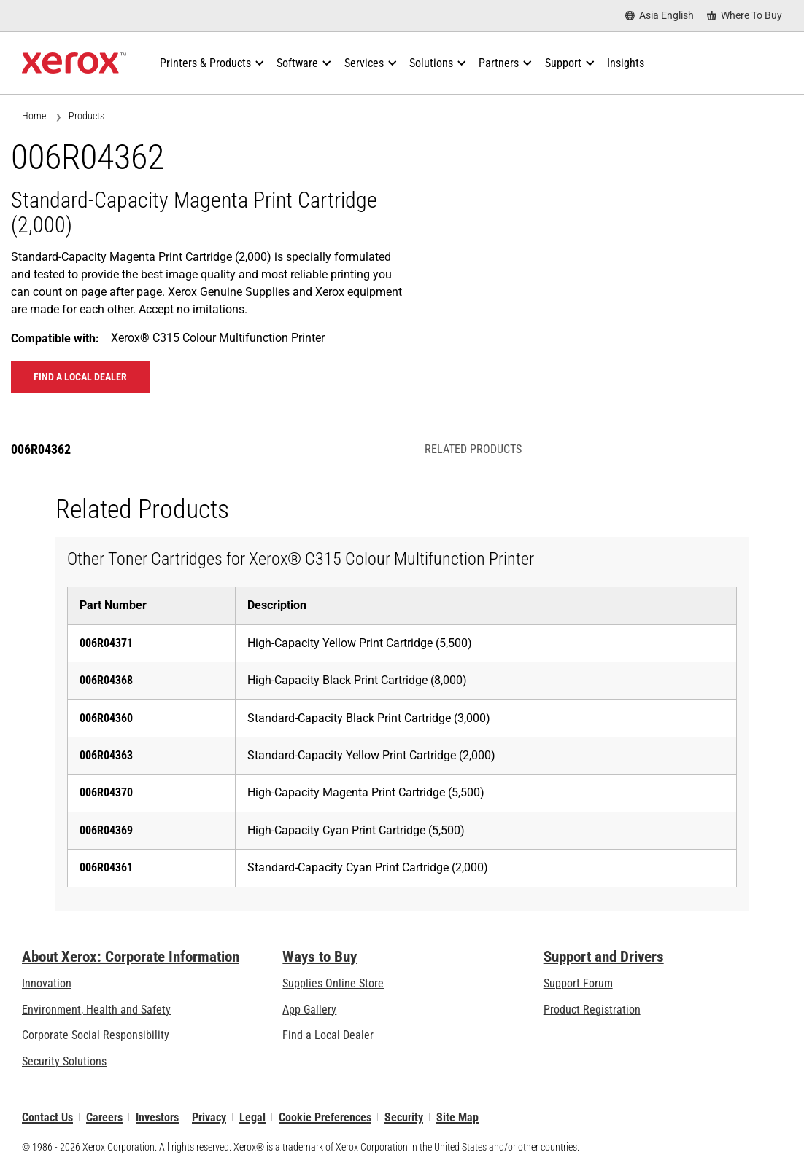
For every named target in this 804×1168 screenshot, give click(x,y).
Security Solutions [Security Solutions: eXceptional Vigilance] (64, 1061)
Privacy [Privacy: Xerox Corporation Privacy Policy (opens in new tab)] (209, 1117)
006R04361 (106, 867)
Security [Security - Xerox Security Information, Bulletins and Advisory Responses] (403, 1117)
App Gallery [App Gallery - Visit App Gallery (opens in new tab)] (309, 1009)
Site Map (457, 1117)
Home (34, 116)
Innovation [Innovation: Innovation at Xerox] (46, 983)
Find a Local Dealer (328, 1035)
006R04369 (106, 830)
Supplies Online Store (333, 983)
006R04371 (106, 643)
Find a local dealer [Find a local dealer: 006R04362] (80, 377)
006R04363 (106, 755)
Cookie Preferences (325, 1117)
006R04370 (106, 792)
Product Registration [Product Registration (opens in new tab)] (592, 1009)
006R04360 (106, 718)
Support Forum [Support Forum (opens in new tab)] (578, 983)
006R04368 (106, 680)
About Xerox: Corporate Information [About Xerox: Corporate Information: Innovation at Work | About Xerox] (130, 956)
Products (86, 116)
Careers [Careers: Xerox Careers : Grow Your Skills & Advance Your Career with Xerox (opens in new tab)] (104, 1117)
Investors (157, 1117)
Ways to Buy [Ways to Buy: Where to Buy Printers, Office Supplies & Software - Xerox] (319, 956)
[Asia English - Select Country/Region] (659, 15)
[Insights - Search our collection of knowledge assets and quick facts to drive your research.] (625, 63)
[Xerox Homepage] (74, 63)
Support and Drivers (604, 956)
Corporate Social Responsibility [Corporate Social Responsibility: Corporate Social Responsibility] (95, 1035)
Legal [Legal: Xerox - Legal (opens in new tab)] (252, 1117)
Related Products (473, 449)
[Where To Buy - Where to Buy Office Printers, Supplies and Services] (744, 15)
